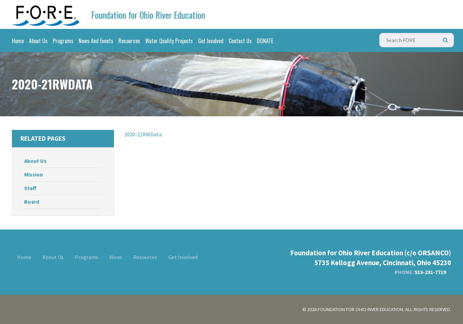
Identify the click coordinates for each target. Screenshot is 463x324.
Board (31, 201)
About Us (38, 41)
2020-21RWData (143, 134)
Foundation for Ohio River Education (148, 14)
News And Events (96, 41)
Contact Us (240, 41)
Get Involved (211, 41)
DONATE (265, 41)
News (116, 257)
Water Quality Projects (169, 41)
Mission (33, 174)
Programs (63, 41)
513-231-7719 (430, 272)
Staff (30, 188)
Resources (129, 41)
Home (18, 41)
